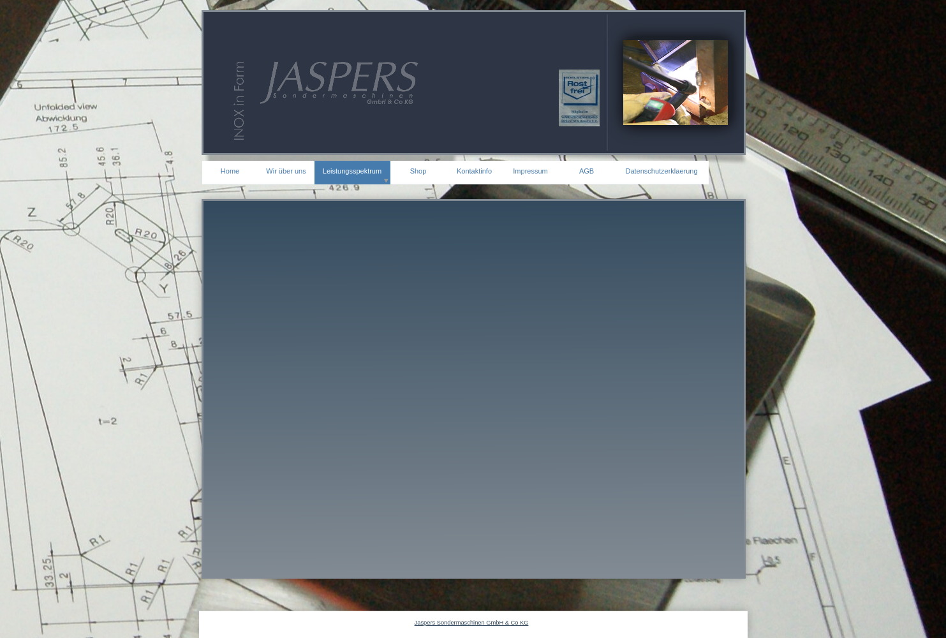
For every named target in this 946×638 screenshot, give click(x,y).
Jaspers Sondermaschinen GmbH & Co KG (472, 622)
